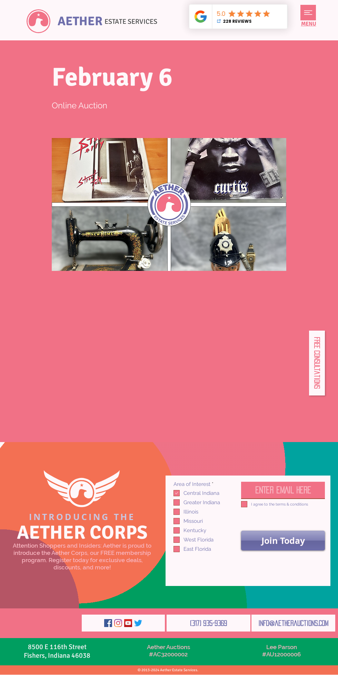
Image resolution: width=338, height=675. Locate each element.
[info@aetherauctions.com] (293, 623)
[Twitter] (138, 623)
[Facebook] (108, 623)
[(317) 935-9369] (208, 623)
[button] (308, 12)
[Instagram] (118, 623)
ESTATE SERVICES (131, 21)
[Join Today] (283, 540)
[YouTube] (128, 623)
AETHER (80, 21)
